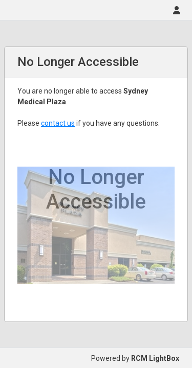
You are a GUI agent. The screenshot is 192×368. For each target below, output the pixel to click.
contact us (58, 123)
